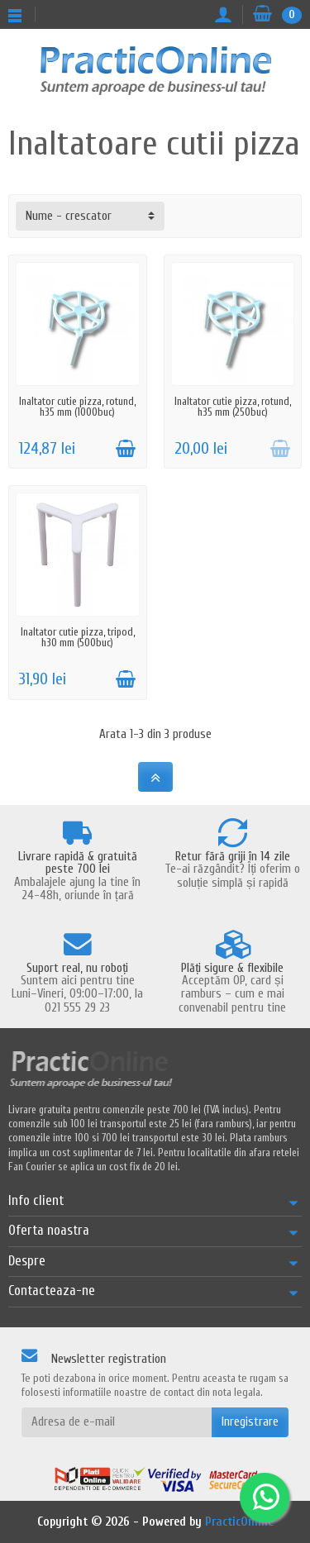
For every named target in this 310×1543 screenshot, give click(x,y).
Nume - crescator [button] (69, 216)
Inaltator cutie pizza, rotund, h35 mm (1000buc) (77, 406)
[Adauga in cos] (125, 449)
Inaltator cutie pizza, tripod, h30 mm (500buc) (78, 637)
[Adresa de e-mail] (116, 1422)
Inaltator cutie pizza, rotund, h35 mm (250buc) (232, 406)
